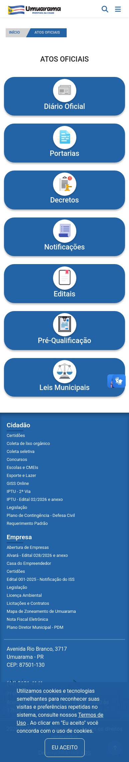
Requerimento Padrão (27, 523)
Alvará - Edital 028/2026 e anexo (37, 555)
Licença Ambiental (24, 595)
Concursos (17, 459)
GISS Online (18, 483)
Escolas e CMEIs (22, 467)
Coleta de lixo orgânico (28, 443)
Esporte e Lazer (21, 475)
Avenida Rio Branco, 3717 (37, 657)
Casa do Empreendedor (29, 563)
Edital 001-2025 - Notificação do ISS (41, 579)
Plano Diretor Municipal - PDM (35, 627)
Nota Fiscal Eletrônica (27, 619)
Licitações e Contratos (28, 603)
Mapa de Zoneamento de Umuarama (41, 611)
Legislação (17, 507)
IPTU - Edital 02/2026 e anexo (35, 499)
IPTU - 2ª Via (19, 491)
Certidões (16, 435)
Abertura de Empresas (28, 547)
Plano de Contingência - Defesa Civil (41, 515)
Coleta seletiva (21, 451)
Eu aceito (65, 747)
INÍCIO (14, 32)
